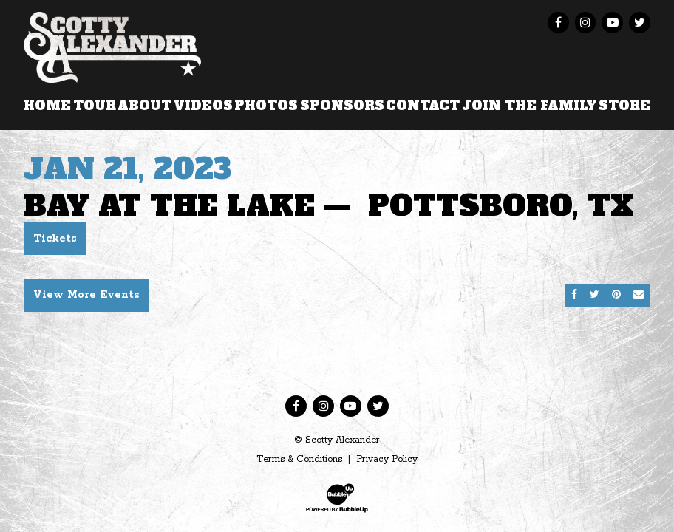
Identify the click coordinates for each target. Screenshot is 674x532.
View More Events (86, 294)
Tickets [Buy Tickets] (55, 238)
